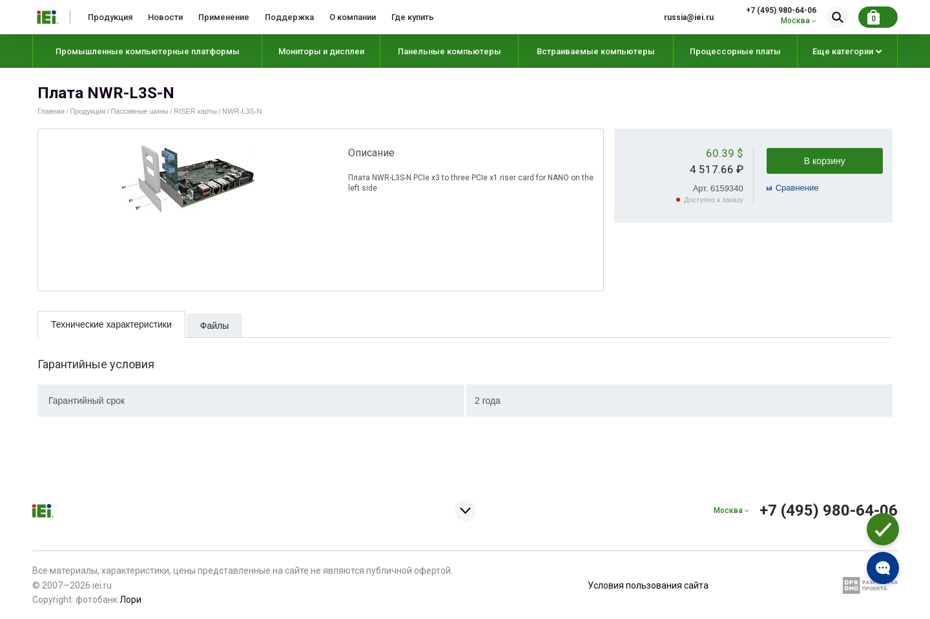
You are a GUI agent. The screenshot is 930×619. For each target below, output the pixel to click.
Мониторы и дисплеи (321, 51)
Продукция (110, 17)
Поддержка (289, 17)
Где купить (412, 17)
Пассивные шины (140, 111)
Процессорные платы (735, 51)
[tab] (111, 324)
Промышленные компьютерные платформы (148, 51)
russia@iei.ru (689, 17)
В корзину (824, 161)
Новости (165, 17)
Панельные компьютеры (449, 51)
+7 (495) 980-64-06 (781, 10)
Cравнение (797, 188)
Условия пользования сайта (648, 585)
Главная (51, 111)
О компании (352, 17)
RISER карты (195, 111)
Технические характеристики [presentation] (111, 324)
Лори (130, 599)
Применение (223, 17)
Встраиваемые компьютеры (596, 51)
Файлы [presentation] (214, 325)
